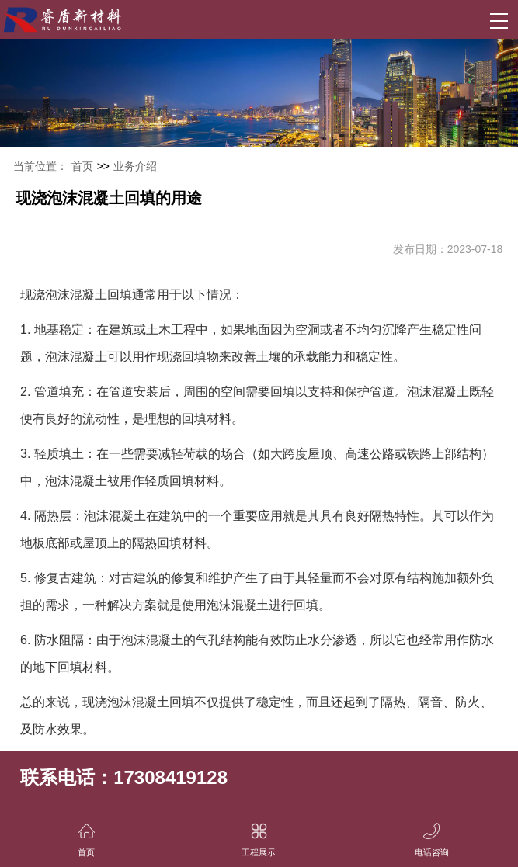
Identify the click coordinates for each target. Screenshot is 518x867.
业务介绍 (135, 166)
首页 (82, 166)
